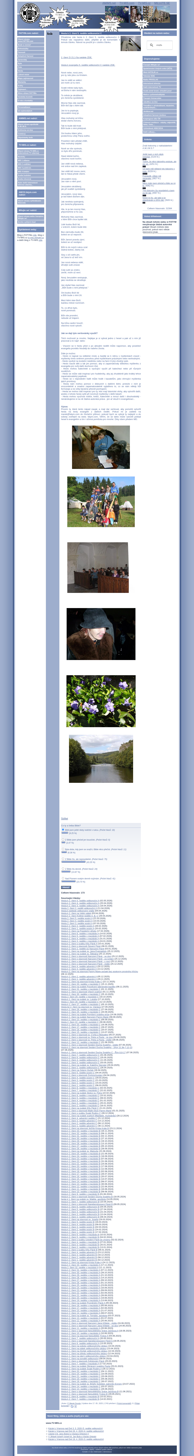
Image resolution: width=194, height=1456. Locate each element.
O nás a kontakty (25, 101)
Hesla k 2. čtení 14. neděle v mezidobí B (80, 1181)
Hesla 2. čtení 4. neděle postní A (76, 921)
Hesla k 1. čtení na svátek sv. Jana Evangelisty (84, 951)
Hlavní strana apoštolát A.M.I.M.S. (28, 125)
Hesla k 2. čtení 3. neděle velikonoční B (80, 1214)
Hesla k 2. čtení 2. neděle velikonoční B (80, 1217)
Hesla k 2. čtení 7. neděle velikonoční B (80, 1201)
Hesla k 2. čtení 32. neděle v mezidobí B (80, 1133)
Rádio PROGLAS (150, 80)
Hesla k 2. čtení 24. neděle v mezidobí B (80, 1156)
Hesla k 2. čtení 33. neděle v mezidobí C (80, 984)
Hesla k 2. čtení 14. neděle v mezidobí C (80, 1386)
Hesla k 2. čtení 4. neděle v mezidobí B (80, 1242)
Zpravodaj (22, 60)
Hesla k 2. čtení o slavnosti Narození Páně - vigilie (85, 964)
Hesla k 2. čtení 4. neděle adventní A (79, 966)
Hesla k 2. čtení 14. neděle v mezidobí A (80, 1313)
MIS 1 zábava (23, 160)
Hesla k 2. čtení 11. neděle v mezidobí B (80, 1189)
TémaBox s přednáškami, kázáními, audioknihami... (158, 107)
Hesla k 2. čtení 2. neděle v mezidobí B (80, 1247)
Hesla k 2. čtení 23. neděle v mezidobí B (80, 1158)
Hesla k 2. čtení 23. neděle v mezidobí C (80, 1019)
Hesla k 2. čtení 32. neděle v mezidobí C (80, 1371)
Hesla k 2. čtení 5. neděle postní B (77, 1222)
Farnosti (21, 52)
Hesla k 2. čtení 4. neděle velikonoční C (80, 1060)
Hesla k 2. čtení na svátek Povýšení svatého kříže (85, 1014)
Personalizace (24, 107)
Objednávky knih (25, 137)
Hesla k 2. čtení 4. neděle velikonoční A (80, 903)
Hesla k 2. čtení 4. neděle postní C (78, 1077)
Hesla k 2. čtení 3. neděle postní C (78, 1080)
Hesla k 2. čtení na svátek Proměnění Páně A (83, 1303)
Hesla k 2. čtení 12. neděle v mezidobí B (80, 1186)
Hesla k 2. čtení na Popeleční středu (78, 931)
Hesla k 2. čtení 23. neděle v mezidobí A (80, 1290)
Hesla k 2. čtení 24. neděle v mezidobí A (80, 1287)
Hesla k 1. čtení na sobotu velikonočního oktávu (84, 1346)
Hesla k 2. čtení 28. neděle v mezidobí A (80, 1277)
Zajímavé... (22, 89)
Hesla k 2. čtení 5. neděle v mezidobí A (80, 936)
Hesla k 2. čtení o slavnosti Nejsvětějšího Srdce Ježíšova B (90, 1391)
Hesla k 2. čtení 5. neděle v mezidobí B (80, 1237)
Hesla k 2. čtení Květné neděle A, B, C (79, 916)
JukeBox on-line (150, 102)
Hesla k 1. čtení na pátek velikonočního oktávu (83, 1348)
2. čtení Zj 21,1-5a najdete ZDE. (76, 57)
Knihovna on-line (25, 130)
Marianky (22, 82)
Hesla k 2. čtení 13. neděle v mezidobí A (80, 1318)
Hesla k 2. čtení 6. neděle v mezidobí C (80, 1095)
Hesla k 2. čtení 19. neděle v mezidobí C (80, 1379)
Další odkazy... (149, 132)
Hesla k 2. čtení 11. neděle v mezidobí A (80, 1328)
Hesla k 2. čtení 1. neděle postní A (77, 928)
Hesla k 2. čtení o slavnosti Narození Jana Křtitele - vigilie (89, 1323)
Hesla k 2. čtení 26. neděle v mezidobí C (80, 1009)
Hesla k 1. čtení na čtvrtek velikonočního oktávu (84, 1351)
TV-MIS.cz (144, 3)
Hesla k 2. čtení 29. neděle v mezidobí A (80, 1275)
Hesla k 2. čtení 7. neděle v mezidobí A (80, 1363)
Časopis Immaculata (152, 98)
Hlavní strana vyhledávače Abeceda (29, 202)
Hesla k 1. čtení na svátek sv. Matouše (80, 1151)
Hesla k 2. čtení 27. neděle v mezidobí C (80, 1004)
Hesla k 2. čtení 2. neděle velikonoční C (80, 1067)
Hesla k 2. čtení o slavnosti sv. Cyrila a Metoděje (84, 1034)
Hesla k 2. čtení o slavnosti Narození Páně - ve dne (86, 956)
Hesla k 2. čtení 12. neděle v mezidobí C (80, 1042)
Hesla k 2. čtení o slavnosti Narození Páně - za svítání (87, 959)
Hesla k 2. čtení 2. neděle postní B (77, 1229)
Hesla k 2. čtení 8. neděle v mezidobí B (80, 1396)
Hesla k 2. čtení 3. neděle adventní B (79, 1255)
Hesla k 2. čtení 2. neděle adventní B (79, 1257)
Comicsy (22, 134)
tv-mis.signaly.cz (36, 237)
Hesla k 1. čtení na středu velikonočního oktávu (84, 1353)
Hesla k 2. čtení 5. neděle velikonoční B (80, 1209)
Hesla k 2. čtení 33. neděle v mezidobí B (80, 1131)
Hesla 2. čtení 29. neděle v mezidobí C (80, 997)
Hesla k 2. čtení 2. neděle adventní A (79, 976)
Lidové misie (23, 75)
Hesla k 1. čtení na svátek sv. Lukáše (79, 999)
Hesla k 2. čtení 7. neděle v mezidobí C (80, 1090)
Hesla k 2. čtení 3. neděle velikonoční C (80, 1062)
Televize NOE (149, 76)
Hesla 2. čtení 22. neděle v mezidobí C (80, 1022)
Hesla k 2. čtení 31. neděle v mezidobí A (80, 1270)
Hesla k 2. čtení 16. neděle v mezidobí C (80, 1029)
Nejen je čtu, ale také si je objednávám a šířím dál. (154, 199)
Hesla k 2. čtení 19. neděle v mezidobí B (80, 1169)
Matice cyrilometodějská (154, 94)
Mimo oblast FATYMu (27, 93)
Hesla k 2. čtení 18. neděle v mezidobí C (80, 1381)
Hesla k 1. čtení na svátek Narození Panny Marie (85, 1017)
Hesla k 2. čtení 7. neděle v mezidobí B (80, 1399)
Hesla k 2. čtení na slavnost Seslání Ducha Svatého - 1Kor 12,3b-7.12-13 (96, 1047)
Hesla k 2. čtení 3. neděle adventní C (79, 1120)
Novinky (21, 157)
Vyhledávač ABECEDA (153, 128)
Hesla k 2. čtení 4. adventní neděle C (79, 1118)
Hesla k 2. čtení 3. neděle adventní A (79, 969)
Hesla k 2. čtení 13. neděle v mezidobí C (80, 1389)
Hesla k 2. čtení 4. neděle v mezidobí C (80, 1100)
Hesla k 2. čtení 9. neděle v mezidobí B (80, 1194)
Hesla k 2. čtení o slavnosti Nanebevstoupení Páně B (87, 1204)
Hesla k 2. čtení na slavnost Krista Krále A (81, 1262)
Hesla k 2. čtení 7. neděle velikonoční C (80, 1055)
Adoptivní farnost (25, 56)
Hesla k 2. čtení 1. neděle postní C (78, 1085)
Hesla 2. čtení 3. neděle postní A (76, 923)
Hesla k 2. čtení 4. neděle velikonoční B (80, 1212)
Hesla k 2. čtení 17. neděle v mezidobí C (80, 1027)
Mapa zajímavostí (25, 78)
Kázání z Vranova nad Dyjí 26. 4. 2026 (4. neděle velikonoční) (76, 1431)
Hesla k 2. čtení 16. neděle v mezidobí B (80, 1176)
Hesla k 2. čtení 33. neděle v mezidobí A (80, 1265)
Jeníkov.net (148, 111)
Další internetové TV (152, 87)
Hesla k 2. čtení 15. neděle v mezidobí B (80, 1179)
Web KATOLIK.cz (150, 72)
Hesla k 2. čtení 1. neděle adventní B (79, 1260)
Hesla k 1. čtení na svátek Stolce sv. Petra (81, 1093)
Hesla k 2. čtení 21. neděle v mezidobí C (80, 1376)
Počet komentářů (124, 1403)
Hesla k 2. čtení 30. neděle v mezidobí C (80, 994)
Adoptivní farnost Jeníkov (154, 115)
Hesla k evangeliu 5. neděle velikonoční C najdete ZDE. (88, 65)
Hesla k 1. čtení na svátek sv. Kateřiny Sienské (83, 1065)
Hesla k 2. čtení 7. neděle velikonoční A (80, 1338)
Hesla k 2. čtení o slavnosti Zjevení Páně (81, 946)
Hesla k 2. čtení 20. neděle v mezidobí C (80, 1024)
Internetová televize (151, 83)
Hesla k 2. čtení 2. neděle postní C (78, 1083)
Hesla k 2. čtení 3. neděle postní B (77, 1227)
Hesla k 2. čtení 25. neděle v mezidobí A (80, 1285)
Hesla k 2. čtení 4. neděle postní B (77, 1224)
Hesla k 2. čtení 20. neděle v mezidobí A (80, 1298)
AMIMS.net (109, 3)
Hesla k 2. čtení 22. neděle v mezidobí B (80, 1161)
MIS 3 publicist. (24, 168)
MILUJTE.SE (162, 3)
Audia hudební (24, 175)
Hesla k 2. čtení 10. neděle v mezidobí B (80, 1191)
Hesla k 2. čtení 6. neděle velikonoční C (80, 1057)
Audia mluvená (24, 179)
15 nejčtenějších (25, 111)
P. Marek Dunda (74, 1403)
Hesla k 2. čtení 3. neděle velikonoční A (80, 905)
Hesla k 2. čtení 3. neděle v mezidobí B (80, 1244)
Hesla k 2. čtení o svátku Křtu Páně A (79, 943)
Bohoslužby (23, 49)
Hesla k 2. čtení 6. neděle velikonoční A (80, 1343)
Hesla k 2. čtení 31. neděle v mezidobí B (80, 1136)
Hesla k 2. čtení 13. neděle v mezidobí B (80, 1184)
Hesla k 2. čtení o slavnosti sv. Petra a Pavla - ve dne (87, 1037)
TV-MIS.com (126, 3)
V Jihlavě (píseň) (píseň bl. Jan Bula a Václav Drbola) (72, 1436)
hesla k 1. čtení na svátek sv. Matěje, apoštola (83, 1199)
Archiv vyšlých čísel (27, 222)
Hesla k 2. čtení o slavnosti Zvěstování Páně (82, 1361)
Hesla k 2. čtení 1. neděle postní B (77, 1232)
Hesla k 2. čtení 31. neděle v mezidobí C (80, 989)
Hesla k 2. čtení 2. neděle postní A (77, 926)
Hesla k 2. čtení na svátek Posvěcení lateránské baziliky (88, 986)
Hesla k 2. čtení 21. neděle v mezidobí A (80, 1295)
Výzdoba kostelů (25, 97)
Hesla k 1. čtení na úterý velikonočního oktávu (83, 1356)
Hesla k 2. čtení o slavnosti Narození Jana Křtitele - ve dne (89, 1325)
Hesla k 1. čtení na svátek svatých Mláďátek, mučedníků (88, 1115)
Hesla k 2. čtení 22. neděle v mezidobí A (80, 1293)
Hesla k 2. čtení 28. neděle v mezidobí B (80, 1143)
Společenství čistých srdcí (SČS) (157, 68)
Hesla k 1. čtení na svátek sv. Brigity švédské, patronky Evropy (91, 1384)
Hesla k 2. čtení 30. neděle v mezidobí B (80, 1138)
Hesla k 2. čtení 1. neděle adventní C (79, 1126)
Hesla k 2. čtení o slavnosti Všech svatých (81, 991)
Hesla (20, 71)
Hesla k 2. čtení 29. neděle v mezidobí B (80, 1141)
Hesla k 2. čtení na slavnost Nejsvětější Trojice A (84, 1336)
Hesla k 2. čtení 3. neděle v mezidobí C (80, 1103)
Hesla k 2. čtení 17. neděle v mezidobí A (80, 1308)
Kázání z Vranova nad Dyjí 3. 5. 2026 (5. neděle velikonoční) (75, 1428)
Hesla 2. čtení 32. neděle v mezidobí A (79, 1267)
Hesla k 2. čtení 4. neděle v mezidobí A (80, 938)
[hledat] (159, 45)
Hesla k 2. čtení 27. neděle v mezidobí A (80, 1280)
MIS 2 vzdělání (24, 164)
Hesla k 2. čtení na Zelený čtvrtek (77, 1070)
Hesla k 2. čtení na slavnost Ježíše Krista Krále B (85, 1128)
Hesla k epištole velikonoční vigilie (77, 910)
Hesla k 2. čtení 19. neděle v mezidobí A (80, 1300)
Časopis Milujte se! (151, 65)
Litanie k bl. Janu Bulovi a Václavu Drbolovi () (68, 1434)
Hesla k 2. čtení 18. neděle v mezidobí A (80, 1305)
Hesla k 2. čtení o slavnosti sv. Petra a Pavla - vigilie (86, 1040)
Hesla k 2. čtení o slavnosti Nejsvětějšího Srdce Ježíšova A (89, 1330)
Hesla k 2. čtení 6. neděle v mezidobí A (80, 933)
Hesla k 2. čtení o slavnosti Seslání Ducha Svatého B (87, 1196)
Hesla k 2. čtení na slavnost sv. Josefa (79, 1219)
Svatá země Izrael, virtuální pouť (157, 91)
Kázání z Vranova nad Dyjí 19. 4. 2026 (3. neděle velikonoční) (76, 1439)
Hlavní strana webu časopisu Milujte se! (30, 217)
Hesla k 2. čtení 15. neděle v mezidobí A (80, 1310)
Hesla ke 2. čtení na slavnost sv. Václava (81, 1007)
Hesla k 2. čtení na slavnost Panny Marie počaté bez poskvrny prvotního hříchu (99, 971)
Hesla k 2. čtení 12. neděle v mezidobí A (80, 1320)
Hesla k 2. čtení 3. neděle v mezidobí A (80, 941)
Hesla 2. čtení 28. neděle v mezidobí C (80, 1002)
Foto (20, 67)
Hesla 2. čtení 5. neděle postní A (76, 918)
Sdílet (64, 818)
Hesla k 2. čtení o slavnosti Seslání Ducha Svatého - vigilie (89, 1045)
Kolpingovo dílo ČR (151, 119)
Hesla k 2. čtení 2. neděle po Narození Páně (82, 948)
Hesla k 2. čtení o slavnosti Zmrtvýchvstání (82, 1075)
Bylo (20, 63)
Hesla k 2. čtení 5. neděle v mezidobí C (80, 1098)
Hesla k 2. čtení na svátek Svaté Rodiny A (81, 1368)
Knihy (20, 86)
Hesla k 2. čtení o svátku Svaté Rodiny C (81, 1113)
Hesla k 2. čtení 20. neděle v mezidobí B (80, 1166)
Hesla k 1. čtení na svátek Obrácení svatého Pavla (85, 1366)
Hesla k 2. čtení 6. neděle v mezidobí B (80, 1234)
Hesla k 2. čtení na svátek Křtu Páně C (80, 1108)
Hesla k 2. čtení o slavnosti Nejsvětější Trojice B (84, 1394)
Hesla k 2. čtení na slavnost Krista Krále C (81, 981)
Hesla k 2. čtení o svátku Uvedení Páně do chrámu (85, 1239)
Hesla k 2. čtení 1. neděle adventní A (79, 979)
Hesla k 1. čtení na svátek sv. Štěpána (79, 954)
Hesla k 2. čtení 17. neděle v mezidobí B (80, 1174)
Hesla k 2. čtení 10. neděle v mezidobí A (80, 1333)
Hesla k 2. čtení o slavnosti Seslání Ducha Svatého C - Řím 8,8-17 (93, 1052)
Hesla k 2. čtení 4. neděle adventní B (79, 1252)
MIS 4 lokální (23, 172)
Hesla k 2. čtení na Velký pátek (76, 913)
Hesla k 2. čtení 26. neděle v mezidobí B (80, 1148)
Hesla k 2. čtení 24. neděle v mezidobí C (80, 1374)
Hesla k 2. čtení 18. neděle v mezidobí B (80, 1171)
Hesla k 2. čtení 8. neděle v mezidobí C (80, 1088)
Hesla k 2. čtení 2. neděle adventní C (79, 1123)
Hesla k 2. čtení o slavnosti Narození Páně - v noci (85, 961)
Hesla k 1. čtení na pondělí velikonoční (80, 1358)
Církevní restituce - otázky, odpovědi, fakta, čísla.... (159, 123)
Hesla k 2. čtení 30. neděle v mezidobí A (80, 1272)
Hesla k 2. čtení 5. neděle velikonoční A (80, 900)
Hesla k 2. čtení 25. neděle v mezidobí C (80, 1012)
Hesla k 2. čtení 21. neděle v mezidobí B (80, 1164)
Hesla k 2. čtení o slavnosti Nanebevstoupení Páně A (87, 1341)
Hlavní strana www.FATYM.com (25, 40)
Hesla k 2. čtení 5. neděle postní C (78, 1072)
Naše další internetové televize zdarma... (28, 184)
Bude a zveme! (24, 45)
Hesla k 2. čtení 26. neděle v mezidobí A (80, 1282)
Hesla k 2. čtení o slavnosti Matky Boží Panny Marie (86, 1110)
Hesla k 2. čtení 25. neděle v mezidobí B (80, 1153)
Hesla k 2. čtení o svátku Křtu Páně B (79, 1250)
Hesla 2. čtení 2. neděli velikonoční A (79, 908)
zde (35, 235)
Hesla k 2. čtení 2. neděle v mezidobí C (80, 1105)
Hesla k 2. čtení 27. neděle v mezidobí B (80, 1146)
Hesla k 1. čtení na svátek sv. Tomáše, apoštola (84, 1315)
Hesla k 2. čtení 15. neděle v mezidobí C (80, 1032)
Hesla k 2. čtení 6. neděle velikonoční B (80, 1207)
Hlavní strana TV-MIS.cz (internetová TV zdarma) (28, 152)
